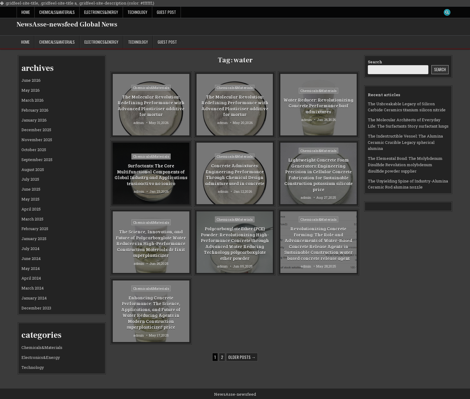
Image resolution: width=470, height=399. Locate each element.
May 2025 (30, 199)
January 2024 (34, 298)
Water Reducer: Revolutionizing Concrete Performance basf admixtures (318, 106)
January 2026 (34, 120)
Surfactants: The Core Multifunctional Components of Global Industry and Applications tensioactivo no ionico (151, 174)
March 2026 (32, 100)
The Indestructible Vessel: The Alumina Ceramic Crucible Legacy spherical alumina (405, 142)
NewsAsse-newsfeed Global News (67, 24)
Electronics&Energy (101, 12)
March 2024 (32, 288)
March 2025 (32, 219)
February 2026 (35, 110)
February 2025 (34, 228)
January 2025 (33, 238)
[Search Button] (447, 12)
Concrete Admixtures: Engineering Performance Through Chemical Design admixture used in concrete (234, 174)
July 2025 (30, 179)
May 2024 (30, 268)
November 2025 (36, 139)
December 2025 (36, 129)
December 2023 (36, 308)
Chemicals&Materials (57, 12)
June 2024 (31, 258)
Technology (137, 12)
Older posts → (242, 357)
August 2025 (32, 169)
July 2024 (30, 248)
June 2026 (31, 80)
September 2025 (36, 159)
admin (138, 123)
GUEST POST (166, 12)
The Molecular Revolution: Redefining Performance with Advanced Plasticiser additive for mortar (151, 106)
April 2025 (31, 209)
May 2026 (30, 90)
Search (375, 62)
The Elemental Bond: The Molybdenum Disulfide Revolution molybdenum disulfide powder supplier (405, 165)
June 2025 (30, 189)
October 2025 (33, 149)
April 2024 (31, 278)
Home (25, 12)
